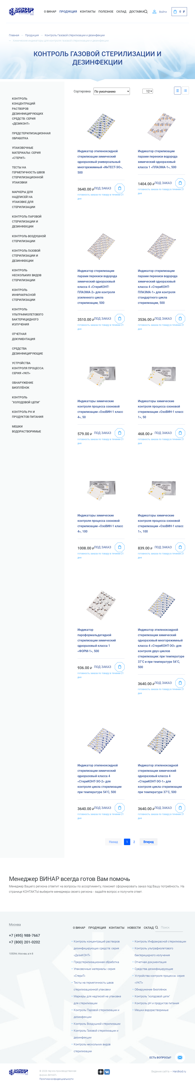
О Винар (50, 11)
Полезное (105, 11)
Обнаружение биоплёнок (22, 385)
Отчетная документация (23, 336)
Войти (163, 11)
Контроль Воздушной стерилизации (29, 239)
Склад (149, 927)
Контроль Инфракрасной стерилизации (24, 295)
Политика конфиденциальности (56, 1079)
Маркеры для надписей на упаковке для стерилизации (23, 199)
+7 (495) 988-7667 (24, 935)
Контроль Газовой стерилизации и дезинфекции (75, 35)
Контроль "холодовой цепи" (26, 400)
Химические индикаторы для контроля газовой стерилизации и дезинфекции (61, 40)
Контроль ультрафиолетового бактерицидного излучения (27, 317)
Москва (15, 924)
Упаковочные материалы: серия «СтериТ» (26, 153)
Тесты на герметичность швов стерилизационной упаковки (28, 175)
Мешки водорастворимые (26, 429)
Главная (14, 35)
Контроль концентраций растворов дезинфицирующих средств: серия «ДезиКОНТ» (27, 111)
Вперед (148, 842)
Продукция (68, 11)
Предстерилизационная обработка (30, 136)
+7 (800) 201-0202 (24, 942)
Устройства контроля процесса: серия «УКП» (28, 368)
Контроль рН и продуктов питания (27, 414)
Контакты (87, 11)
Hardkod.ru (179, 1071)
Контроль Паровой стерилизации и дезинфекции (27, 221)
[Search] (169, 928)
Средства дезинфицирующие (27, 351)
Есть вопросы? (160, 1057)
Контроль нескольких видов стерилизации (26, 275)
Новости (134, 927)
